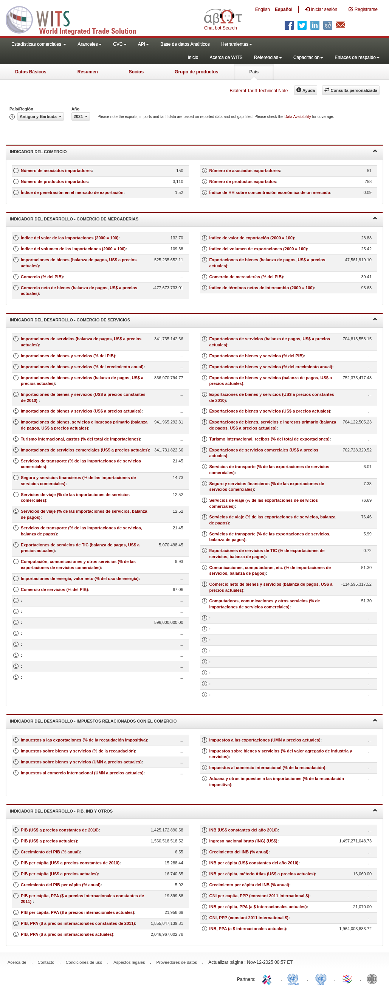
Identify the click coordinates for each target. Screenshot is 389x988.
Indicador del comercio (193, 151)
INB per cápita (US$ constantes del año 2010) (254, 863)
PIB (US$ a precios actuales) (49, 841)
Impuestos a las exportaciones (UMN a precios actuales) (265, 740)
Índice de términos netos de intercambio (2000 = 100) (261, 287)
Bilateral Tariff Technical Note (258, 90)
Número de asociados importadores (56, 170)
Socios (136, 71)
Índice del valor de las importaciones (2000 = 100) (69, 238)
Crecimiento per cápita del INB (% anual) (249, 885)
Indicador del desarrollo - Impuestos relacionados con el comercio (193, 720)
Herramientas (236, 44)
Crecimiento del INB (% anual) (238, 852)
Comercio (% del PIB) (42, 277)
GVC (120, 44)
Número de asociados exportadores (244, 170)
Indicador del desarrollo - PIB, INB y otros (193, 810)
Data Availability (298, 117)
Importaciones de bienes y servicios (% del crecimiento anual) (82, 366)
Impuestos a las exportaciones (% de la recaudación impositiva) (84, 740)
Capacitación (308, 57)
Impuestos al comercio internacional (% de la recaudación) (267, 767)
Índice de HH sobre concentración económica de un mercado (269, 192)
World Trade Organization (347, 978)
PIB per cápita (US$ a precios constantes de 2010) (70, 863)
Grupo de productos (196, 71)
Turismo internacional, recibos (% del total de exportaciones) (269, 439)
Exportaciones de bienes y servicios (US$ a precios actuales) (269, 411)
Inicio (193, 57)
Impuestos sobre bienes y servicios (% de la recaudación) (78, 751)
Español (284, 9)
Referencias (268, 57)
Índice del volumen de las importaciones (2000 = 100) (73, 249)
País (254, 71)
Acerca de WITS (225, 57)
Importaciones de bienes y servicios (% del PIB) (68, 356)
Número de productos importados (54, 181)
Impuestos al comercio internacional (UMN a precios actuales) (82, 773)
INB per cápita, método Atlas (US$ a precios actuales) (262, 874)
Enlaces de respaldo (357, 57)
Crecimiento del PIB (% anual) (50, 852)
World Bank (373, 978)
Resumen (87, 71)
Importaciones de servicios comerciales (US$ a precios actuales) (85, 450)
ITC (268, 978)
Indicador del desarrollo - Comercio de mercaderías (193, 218)
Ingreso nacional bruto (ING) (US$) (243, 841)
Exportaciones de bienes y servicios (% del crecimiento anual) (270, 366)
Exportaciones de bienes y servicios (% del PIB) (256, 356)
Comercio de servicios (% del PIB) (54, 589)
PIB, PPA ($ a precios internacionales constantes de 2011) (78, 923)
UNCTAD (294, 978)
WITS (75, 19)
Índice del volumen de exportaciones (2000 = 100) (258, 249)
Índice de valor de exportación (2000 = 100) (251, 238)
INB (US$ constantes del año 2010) (243, 830)
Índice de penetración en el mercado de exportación (72, 192)
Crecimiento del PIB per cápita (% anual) (61, 885)
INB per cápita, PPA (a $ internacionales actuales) (258, 906)
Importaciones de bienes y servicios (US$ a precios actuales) (81, 411)
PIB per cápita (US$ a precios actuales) (59, 874)
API (143, 44)
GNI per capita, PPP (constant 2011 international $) (259, 895)
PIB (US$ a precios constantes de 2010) (60, 830)
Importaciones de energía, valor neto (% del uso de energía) (80, 578)
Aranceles (89, 44)
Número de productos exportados (242, 181)
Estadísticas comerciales (38, 44)
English (262, 9)
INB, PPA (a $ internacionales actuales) (247, 928)
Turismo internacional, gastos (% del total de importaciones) (80, 439)
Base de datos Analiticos (185, 44)
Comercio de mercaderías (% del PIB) (246, 277)
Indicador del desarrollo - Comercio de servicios (193, 319)
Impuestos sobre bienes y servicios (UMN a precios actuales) (81, 762)
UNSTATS (321, 978)
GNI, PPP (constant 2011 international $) (248, 917)
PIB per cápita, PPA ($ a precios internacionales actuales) (77, 912)
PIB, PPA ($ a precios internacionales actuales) (67, 934)
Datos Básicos (30, 71)
